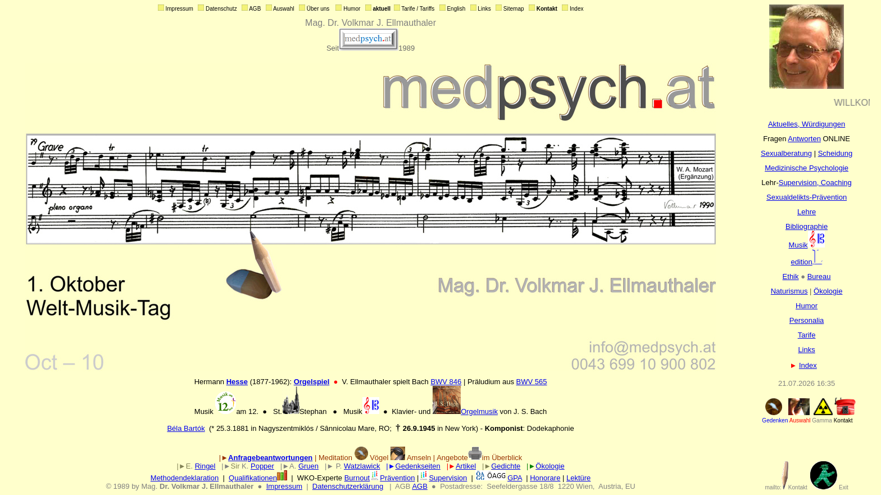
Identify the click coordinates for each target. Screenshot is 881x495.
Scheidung (835, 153)
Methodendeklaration (185, 478)
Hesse (237, 381)
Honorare (545, 478)
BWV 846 (445, 381)
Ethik (791, 276)
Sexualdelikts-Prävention (806, 197)
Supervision (443, 478)
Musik (807, 245)
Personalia (806, 320)
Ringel (205, 466)
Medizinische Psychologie (806, 168)
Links (806, 349)
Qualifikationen (258, 478)
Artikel (466, 466)
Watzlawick (362, 466)
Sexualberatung (786, 153)
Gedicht (503, 466)
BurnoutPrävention (379, 478)
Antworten (804, 138)
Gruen (308, 466)
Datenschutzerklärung (347, 486)
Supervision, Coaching (815, 182)
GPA (514, 478)
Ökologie (828, 291)
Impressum (284, 486)
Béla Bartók (186, 428)
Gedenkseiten (418, 466)
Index (808, 365)
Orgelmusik (465, 411)
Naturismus (789, 291)
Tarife (807, 335)
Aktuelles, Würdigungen (806, 124)
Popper (262, 466)
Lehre (806, 212)
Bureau (819, 276)
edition (806, 262)
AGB (419, 486)
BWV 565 (531, 381)
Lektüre (578, 478)
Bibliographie (806, 226)
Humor (807, 306)
